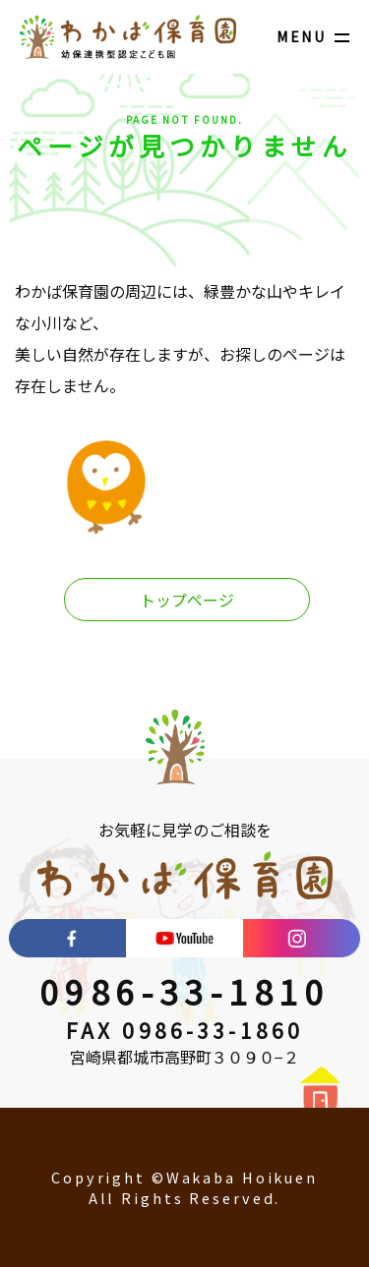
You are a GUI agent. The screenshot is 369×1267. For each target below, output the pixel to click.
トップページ (187, 599)
